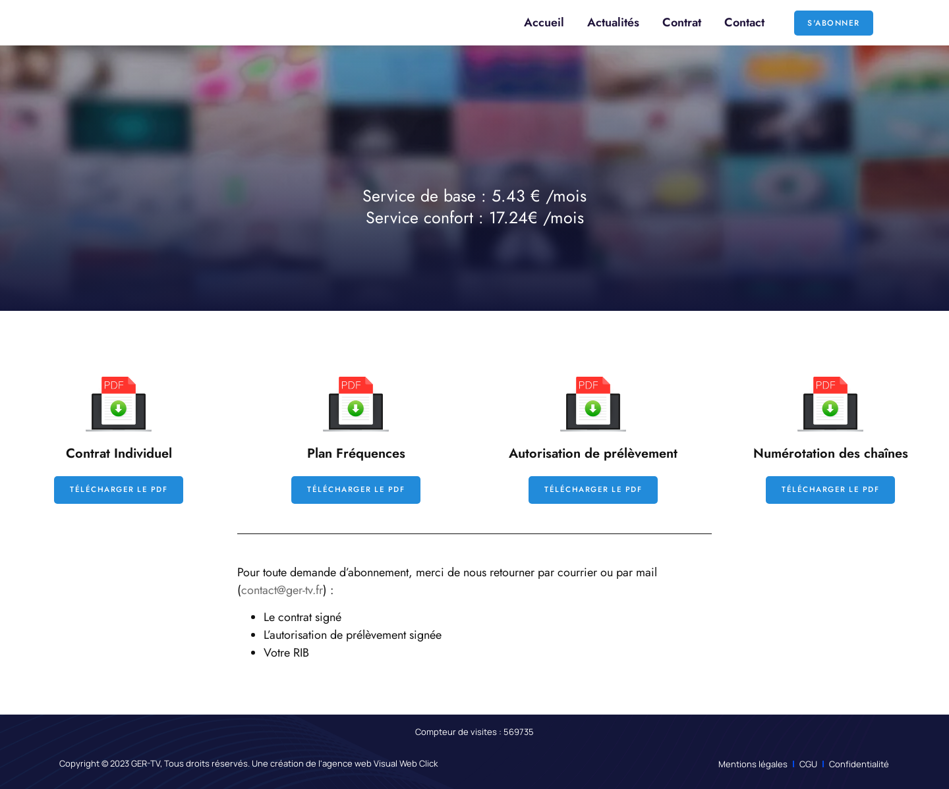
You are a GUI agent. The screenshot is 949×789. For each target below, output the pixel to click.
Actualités (613, 22)
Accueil (544, 22)
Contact (744, 22)
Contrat (681, 22)
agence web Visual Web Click (380, 764)
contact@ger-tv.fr (282, 590)
